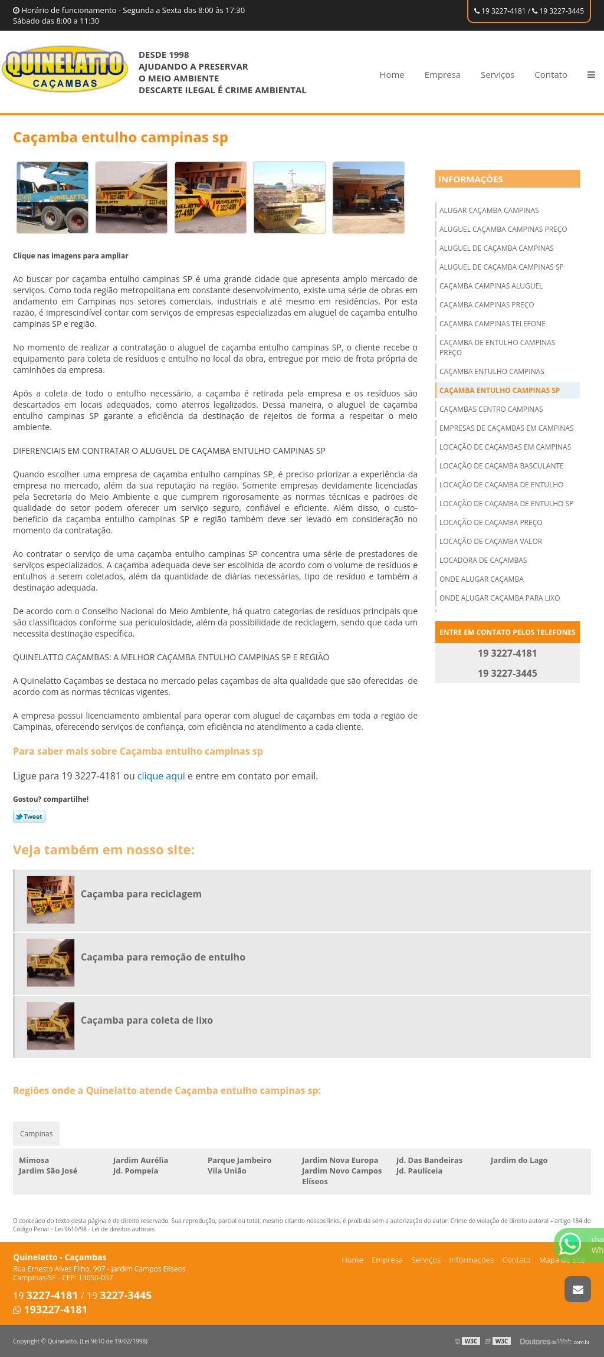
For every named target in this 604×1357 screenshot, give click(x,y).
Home (391, 74)
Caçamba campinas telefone (492, 324)
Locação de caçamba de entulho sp (506, 504)
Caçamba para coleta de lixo (147, 1020)
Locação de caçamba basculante (501, 466)
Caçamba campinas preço (486, 305)
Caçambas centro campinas (491, 409)
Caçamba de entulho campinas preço (497, 347)
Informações (470, 179)
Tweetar (29, 816)
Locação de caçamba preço (491, 522)
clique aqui (161, 775)
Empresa (443, 74)
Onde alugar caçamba (481, 579)
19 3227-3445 (558, 11)
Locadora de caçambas (483, 560)
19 (45, 1295)
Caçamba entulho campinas (491, 371)
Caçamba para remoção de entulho (163, 956)
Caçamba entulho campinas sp (499, 390)
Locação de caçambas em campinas (505, 447)
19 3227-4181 (500, 11)
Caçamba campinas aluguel (491, 286)
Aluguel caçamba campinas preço (503, 229)
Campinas (36, 1134)
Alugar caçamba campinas (489, 210)
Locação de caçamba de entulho (501, 485)
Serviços (497, 74)
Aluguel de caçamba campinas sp (501, 267)
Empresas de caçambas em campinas (506, 428)
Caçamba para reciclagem (141, 893)
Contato (550, 74)
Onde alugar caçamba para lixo (499, 598)
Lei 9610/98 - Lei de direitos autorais (105, 1229)
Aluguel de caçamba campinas (496, 248)
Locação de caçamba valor (490, 541)
